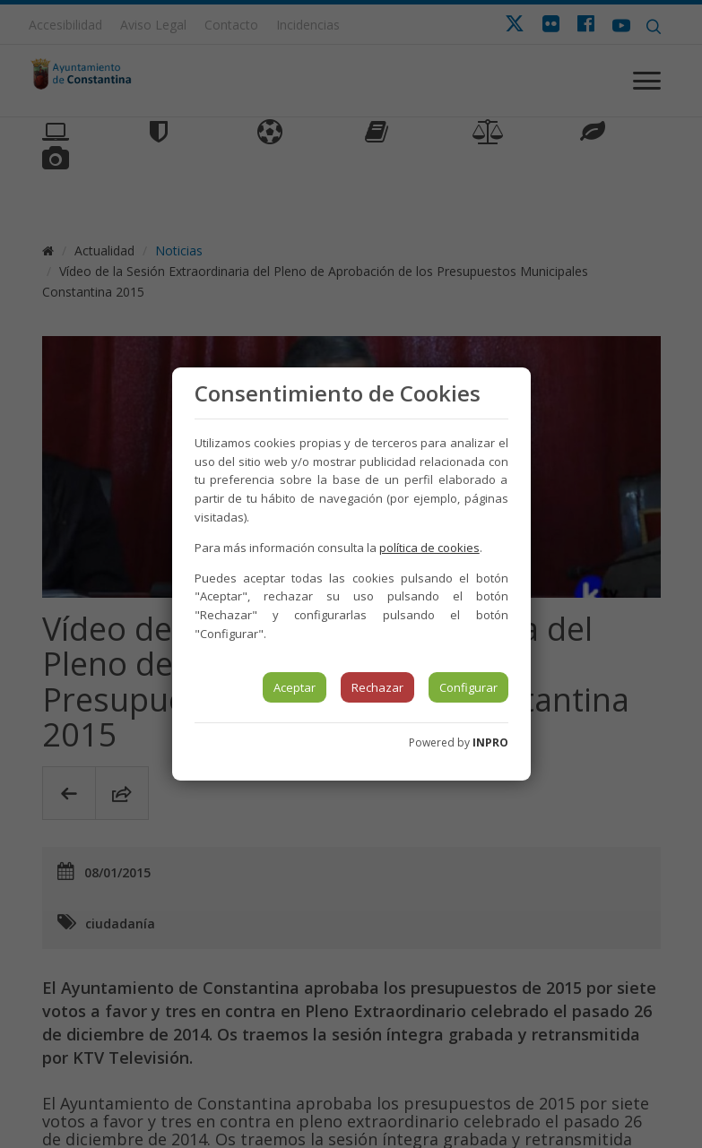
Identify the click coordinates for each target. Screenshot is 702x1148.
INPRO (490, 742)
